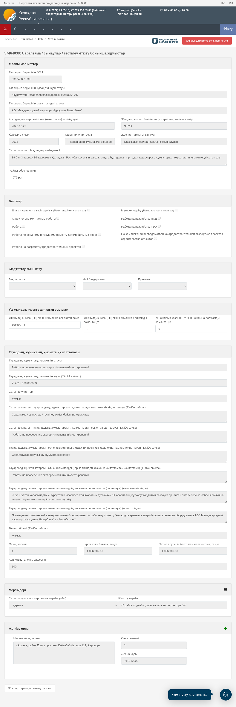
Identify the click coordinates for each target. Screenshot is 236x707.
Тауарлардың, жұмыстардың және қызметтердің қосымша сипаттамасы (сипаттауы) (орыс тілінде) (75, 508)
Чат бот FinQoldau (129, 14)
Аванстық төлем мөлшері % (27, 559)
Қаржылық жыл (19, 134)
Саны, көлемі (17, 544)
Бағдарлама (17, 279)
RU (231, 3)
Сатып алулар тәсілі (78, 134)
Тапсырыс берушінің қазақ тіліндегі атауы (37, 88)
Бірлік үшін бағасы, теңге (101, 544)
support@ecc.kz (131, 10)
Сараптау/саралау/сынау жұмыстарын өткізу (118, 457)
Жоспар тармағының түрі (138, 134)
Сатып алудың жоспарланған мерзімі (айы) (37, 598)
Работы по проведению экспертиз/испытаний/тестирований (118, 437)
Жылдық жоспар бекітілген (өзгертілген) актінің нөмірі (157, 119)
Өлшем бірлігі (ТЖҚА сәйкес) (28, 528)
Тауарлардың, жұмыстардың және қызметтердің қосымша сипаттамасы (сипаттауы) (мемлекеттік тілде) (78, 488)
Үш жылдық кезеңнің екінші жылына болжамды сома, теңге (115, 320)
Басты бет (11, 39)
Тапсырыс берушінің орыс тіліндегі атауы (36, 103)
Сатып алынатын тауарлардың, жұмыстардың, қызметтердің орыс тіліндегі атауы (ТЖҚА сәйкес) (73, 427)
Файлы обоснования (22, 170)
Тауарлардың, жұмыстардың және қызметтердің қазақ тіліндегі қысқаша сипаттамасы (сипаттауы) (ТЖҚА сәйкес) (85, 447)
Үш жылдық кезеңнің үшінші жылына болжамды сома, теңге (187, 320)
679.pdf (17, 177)
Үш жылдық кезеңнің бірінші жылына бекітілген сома (44, 317)
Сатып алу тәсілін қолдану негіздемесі (34, 150)
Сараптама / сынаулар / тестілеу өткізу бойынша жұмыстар (118, 417)
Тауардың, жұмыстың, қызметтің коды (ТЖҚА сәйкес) (45, 376)
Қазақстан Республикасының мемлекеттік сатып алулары (36, 17)
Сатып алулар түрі (21, 391)
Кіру (228, 29)
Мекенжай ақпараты (26, 638)
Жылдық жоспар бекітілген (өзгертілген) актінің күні (43, 119)
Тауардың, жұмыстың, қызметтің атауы (35, 360)
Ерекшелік (145, 279)
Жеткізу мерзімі (128, 598)
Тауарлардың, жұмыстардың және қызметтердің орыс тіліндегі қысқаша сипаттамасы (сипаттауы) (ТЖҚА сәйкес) (85, 468)
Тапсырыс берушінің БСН (26, 72)
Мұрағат (9, 3)
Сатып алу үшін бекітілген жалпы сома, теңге (189, 544)
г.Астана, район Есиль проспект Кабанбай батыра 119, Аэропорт (64, 653)
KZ (223, 3)
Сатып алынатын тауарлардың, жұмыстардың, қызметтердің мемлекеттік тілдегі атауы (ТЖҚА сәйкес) (77, 407)
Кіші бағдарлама (94, 279)
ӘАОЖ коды (129, 654)
